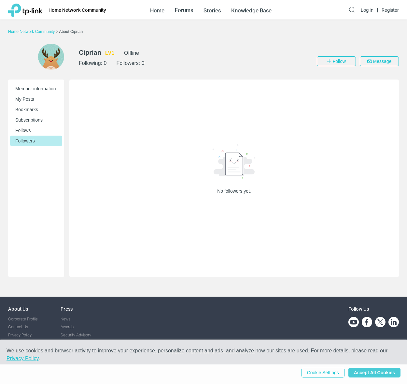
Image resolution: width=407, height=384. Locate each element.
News (65, 319)
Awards (67, 326)
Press (67, 309)
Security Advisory (76, 334)
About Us (18, 309)
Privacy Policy (20, 334)
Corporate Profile (23, 319)
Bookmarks (26, 109)
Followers (25, 140)
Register (390, 10)
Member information (35, 88)
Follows (23, 130)
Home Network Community (32, 31)
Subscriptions (29, 120)
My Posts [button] (24, 99)
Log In (367, 10)
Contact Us (18, 326)
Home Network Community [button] (77, 10)
